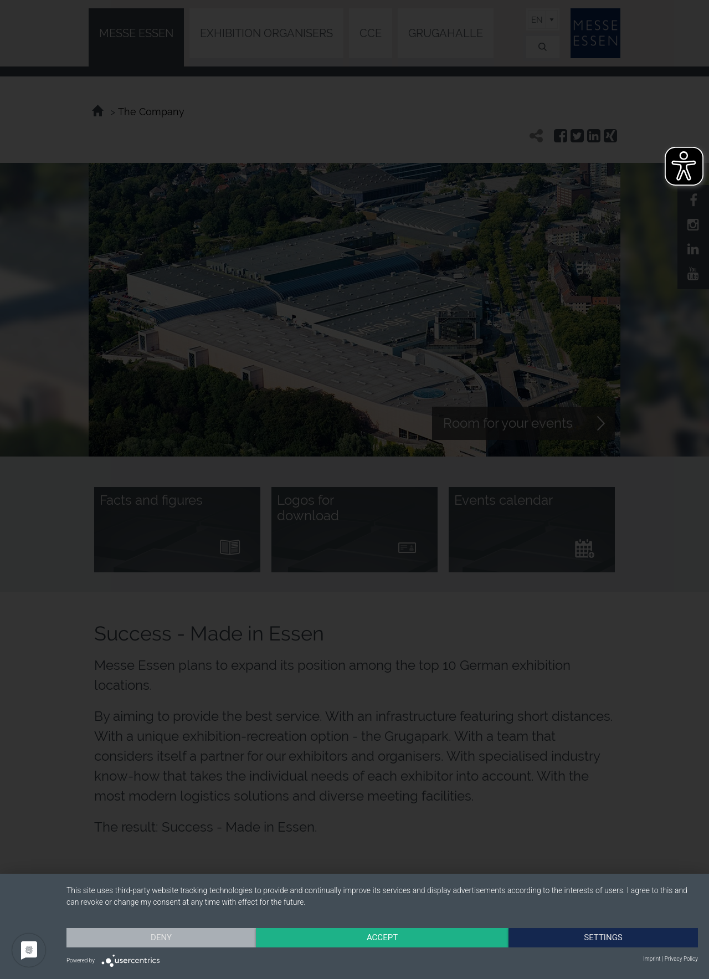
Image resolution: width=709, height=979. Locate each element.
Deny (161, 937)
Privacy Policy (681, 959)
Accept (382, 937)
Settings (603, 937)
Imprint (651, 959)
